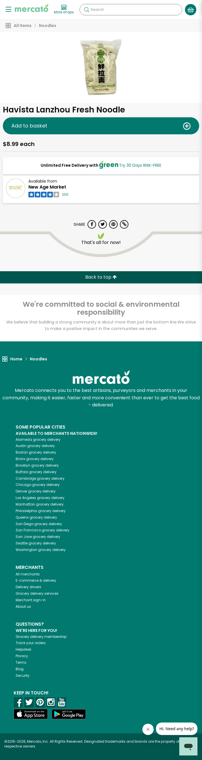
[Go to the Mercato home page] (31, 8)
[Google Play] (69, 714)
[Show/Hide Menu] (8, 9)
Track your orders (31, 642)
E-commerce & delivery (36, 580)
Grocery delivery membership (41, 636)
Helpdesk (23, 649)
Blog (20, 669)
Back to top (101, 277)
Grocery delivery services (37, 593)
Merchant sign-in (31, 600)
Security (23, 675)
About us (23, 606)
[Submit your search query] (86, 9)
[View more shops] (64, 9)
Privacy (22, 655)
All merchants (28, 574)
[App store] (31, 714)
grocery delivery (38, 439)
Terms (21, 662)
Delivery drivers (28, 586)
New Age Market (47, 187)
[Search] (131, 9)
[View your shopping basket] (190, 9)
